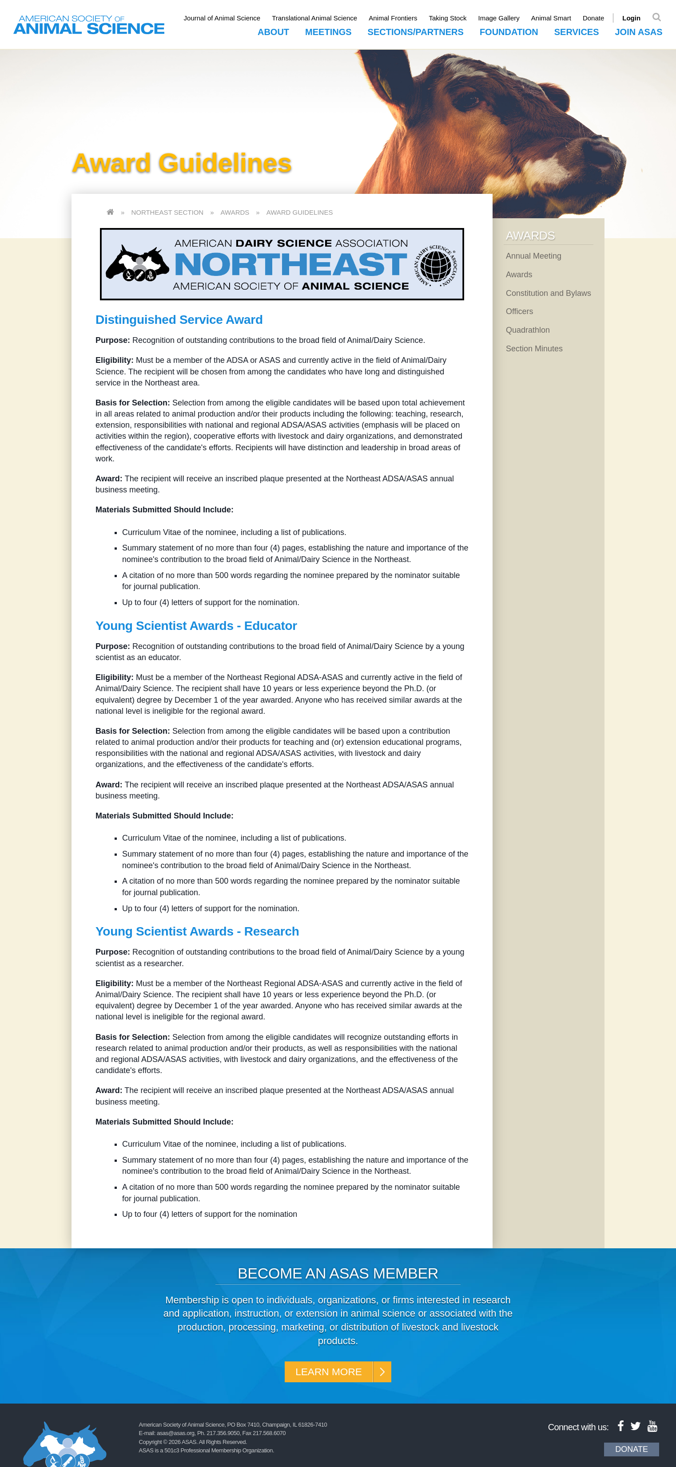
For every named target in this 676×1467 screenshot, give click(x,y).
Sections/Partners (416, 31)
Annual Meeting (533, 255)
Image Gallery (501, 18)
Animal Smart (554, 18)
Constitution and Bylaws (548, 292)
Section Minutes (534, 348)
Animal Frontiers (396, 18)
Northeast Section (167, 212)
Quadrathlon (528, 329)
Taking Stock (450, 18)
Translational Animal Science (317, 18)
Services (576, 31)
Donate (596, 18)
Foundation (509, 31)
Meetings (328, 31)
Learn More (328, 1372)
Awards (235, 212)
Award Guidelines (299, 212)
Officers (519, 311)
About (273, 31)
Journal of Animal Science (225, 18)
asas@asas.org (176, 1434)
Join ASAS (639, 31)
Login (634, 18)
